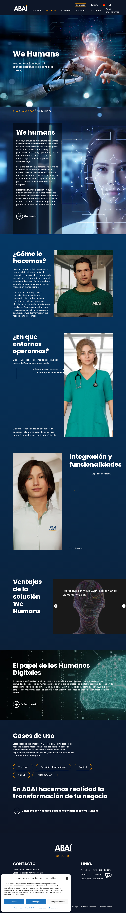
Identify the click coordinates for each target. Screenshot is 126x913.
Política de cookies (105, 907)
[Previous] (55, 606)
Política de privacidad (41, 908)
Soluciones (85, 878)
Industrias (97, 869)
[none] (104, 5)
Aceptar (14, 902)
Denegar (35, 902)
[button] (67, 878)
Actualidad (97, 878)
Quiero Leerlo (25, 704)
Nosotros (85, 869)
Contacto (80, 5)
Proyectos (97, 874)
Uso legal (54, 908)
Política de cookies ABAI (23, 908)
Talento (94, 5)
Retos (84, 874)
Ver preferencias (57, 902)
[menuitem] (104, 5)
